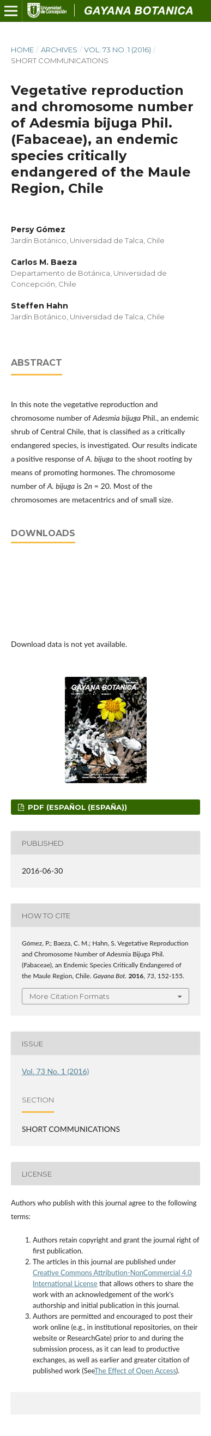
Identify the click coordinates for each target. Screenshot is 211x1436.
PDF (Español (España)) (76, 807)
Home (22, 49)
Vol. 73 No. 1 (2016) (117, 49)
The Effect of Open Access (135, 1370)
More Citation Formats (69, 996)
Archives (59, 49)
